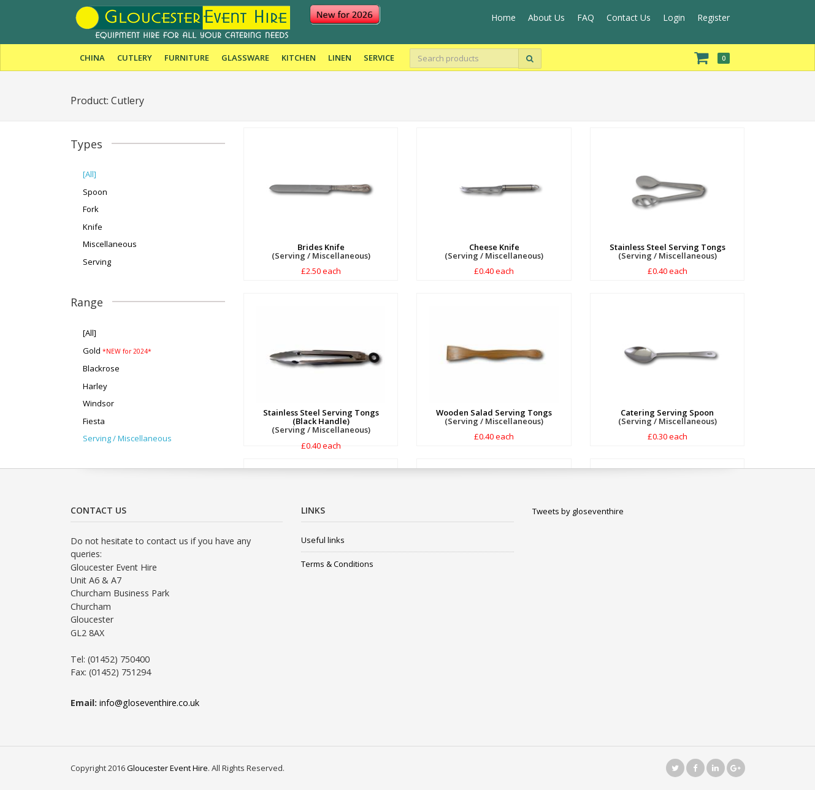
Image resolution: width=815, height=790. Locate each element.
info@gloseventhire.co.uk (149, 702)
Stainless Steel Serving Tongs (667, 247)
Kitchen (298, 57)
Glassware (245, 57)
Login (674, 17)
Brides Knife (321, 247)
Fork (91, 209)
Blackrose (101, 368)
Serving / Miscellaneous (127, 438)
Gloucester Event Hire (167, 767)
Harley (95, 386)
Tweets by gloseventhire (578, 511)
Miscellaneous (110, 243)
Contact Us (628, 17)
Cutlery (134, 57)
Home (503, 17)
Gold (92, 350)
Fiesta (94, 421)
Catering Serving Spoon (667, 412)
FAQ (585, 17)
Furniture (186, 57)
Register (713, 17)
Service (379, 57)
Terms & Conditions (337, 563)
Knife (92, 226)
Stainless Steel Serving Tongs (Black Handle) (321, 417)
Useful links (323, 539)
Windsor (98, 403)
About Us (546, 17)
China (92, 57)
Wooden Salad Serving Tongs (494, 412)
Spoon (95, 191)
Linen (339, 57)
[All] (89, 174)
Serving (97, 261)
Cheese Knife (494, 247)
